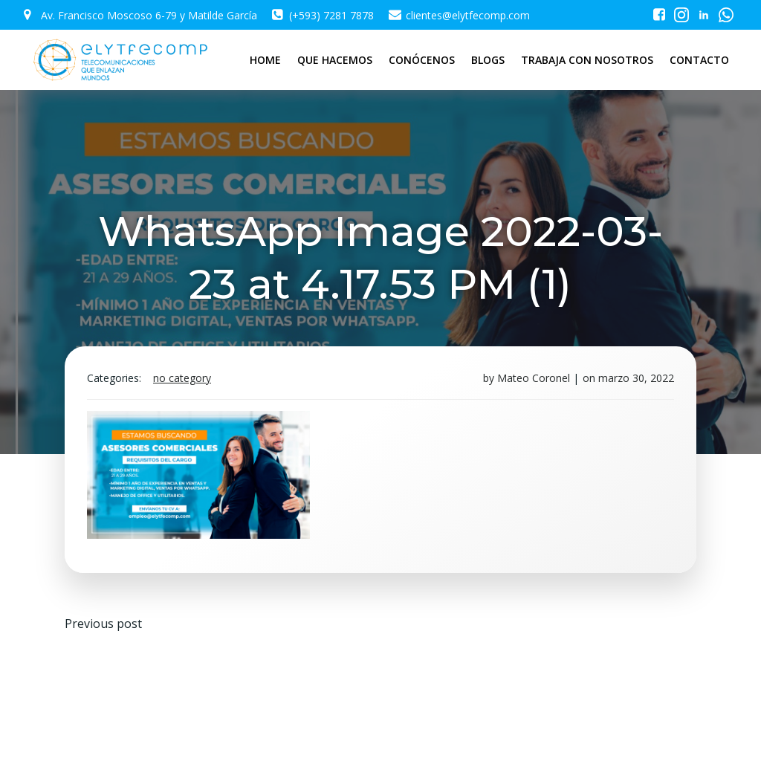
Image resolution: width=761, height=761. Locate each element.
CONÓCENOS (422, 60)
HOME (265, 60)
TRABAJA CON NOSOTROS (587, 60)
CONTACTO (699, 60)
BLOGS (488, 60)
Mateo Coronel (533, 378)
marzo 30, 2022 (636, 378)
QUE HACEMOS (334, 60)
